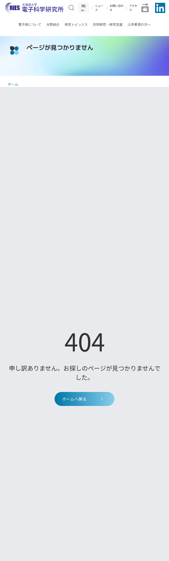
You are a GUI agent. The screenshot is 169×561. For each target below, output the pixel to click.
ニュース (99, 8)
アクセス (133, 8)
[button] (70, 7)
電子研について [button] (29, 24)
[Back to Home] (34, 8)
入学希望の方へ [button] (139, 24)
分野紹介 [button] (53, 24)
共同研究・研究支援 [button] (108, 24)
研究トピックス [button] (76, 24)
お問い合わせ (117, 8)
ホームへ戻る (83, 399)
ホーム (13, 84)
